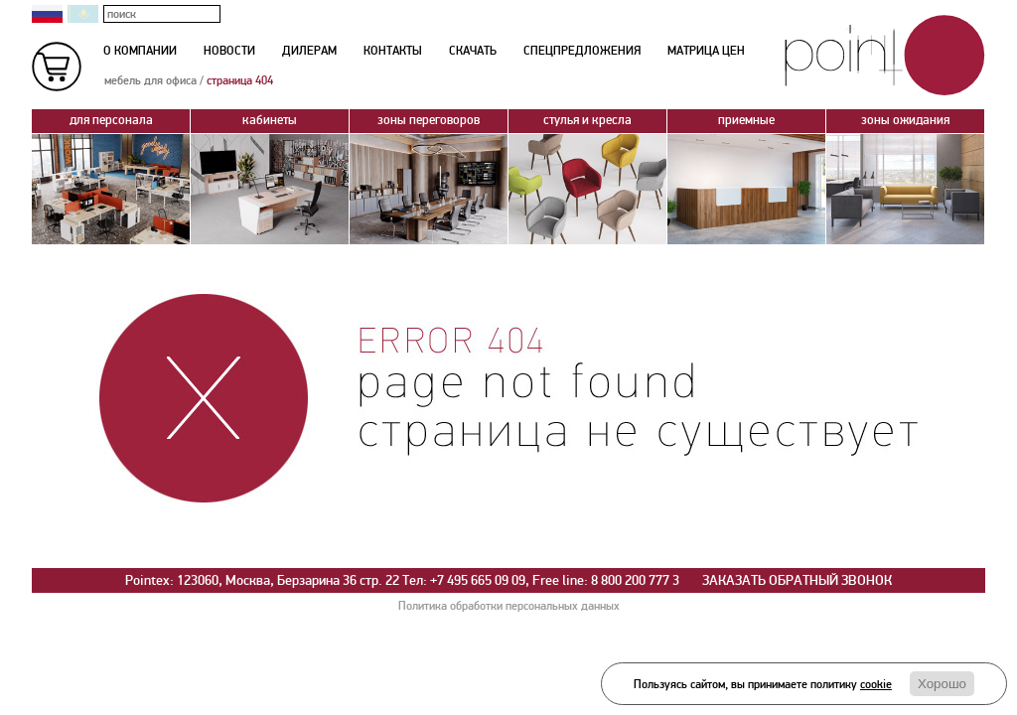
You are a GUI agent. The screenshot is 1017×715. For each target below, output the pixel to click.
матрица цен (706, 51)
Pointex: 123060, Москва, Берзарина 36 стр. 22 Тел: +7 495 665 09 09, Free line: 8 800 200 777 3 (402, 580)
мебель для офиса (150, 80)
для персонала (111, 122)
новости (229, 51)
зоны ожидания (905, 122)
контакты (392, 51)
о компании (140, 51)
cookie (876, 684)
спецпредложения (582, 51)
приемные (746, 122)
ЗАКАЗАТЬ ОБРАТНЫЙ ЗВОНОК (797, 580)
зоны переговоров (429, 122)
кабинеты (270, 122)
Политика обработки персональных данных (509, 606)
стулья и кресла (587, 122)
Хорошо (942, 683)
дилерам (309, 51)
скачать (473, 51)
